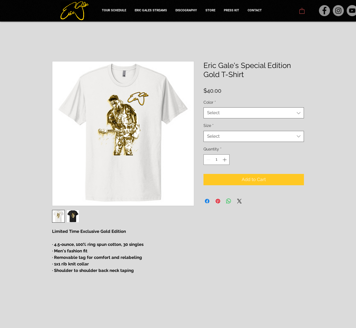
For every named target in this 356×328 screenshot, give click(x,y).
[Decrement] (207, 160)
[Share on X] (239, 201)
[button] (301, 11)
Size (208, 125)
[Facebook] (324, 10)
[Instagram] (338, 10)
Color (209, 102)
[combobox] (253, 112)
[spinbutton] (216, 160)
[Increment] (225, 160)
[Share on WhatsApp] (228, 201)
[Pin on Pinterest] (218, 201)
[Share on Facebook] (207, 201)
